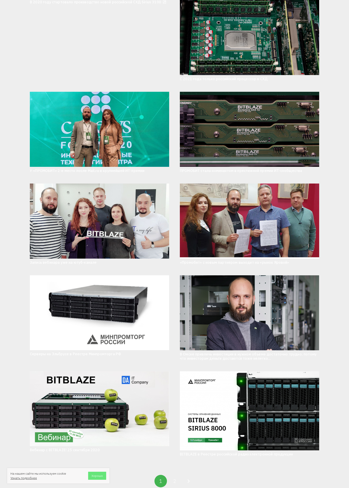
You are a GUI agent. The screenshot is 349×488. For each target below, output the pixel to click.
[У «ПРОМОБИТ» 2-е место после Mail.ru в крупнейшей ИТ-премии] (99, 129)
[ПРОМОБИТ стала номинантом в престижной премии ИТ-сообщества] (249, 129)
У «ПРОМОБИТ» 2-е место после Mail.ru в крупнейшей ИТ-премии (87, 170)
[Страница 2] (174, 481)
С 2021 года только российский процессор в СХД (224, 79)
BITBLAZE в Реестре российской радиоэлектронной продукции (236, 454)
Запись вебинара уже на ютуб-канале (63, 262)
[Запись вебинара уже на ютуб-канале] (99, 221)
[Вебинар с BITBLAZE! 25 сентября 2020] (99, 408)
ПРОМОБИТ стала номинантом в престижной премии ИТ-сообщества (241, 170)
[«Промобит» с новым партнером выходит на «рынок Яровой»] (249, 221)
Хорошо (97, 476)
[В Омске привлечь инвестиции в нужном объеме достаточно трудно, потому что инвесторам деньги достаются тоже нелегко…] (249, 312)
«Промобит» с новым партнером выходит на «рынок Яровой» (234, 262)
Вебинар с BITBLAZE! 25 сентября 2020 (65, 450)
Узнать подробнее (23, 478)
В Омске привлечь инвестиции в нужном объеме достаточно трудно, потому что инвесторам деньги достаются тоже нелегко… (248, 356)
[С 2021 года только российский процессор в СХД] (249, 37)
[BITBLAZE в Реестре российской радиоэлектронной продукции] (249, 410)
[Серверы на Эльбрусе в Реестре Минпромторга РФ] (99, 312)
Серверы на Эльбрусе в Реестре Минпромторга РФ (75, 354)
